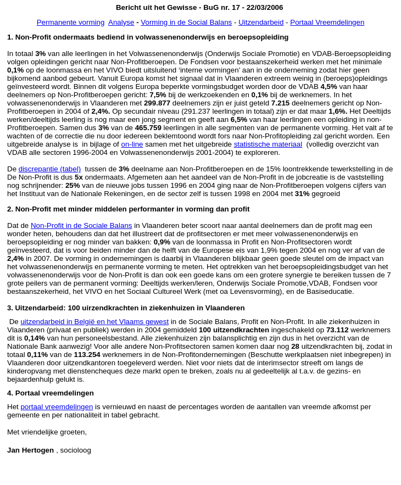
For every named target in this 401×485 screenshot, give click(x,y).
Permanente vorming (71, 22)
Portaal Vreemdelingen (327, 22)
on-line (132, 144)
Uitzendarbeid (260, 22)
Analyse (121, 22)
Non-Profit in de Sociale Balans (81, 225)
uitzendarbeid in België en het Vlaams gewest (94, 321)
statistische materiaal (268, 144)
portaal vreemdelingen (56, 407)
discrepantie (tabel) (50, 169)
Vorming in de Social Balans (186, 22)
